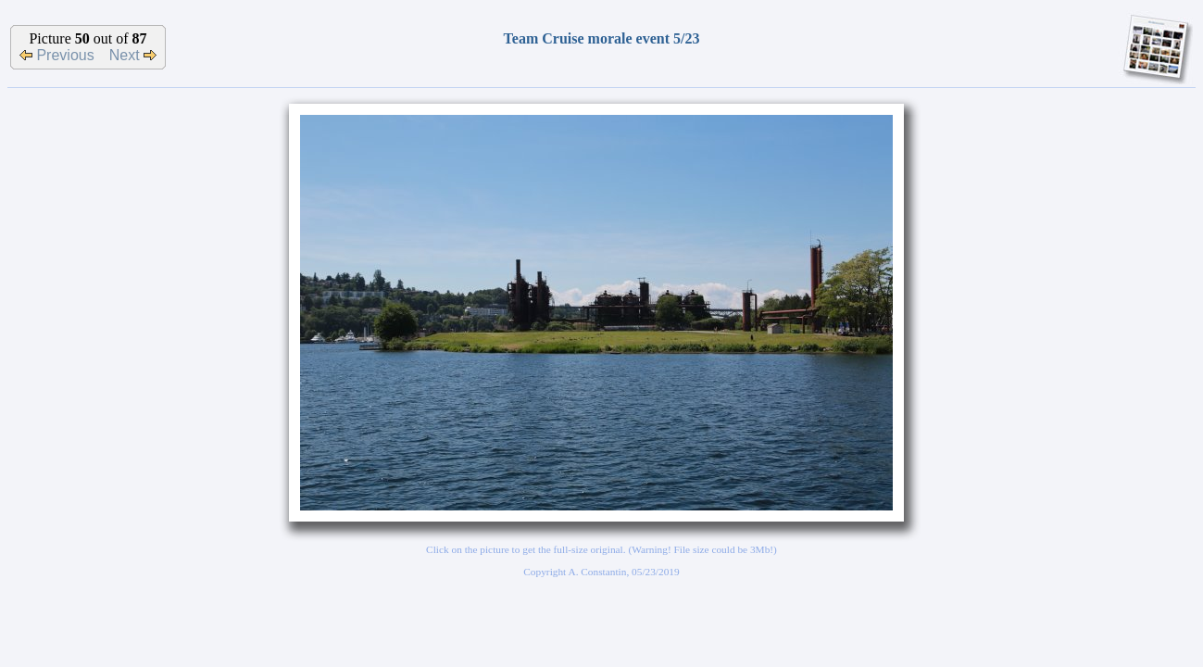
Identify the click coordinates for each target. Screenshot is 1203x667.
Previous (56, 55)
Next (133, 55)
